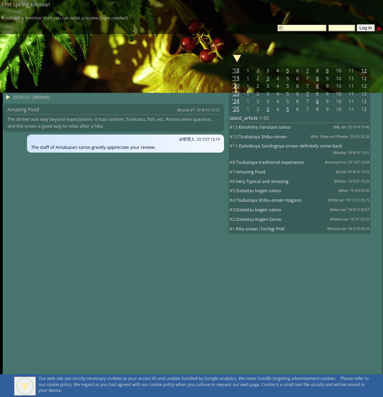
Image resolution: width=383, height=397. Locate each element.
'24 (235, 101)
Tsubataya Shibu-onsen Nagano (269, 200)
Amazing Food (251, 172)
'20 (235, 85)
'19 (235, 78)
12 (364, 70)
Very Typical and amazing (262, 181)
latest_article (243, 118)
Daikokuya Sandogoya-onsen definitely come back (290, 146)
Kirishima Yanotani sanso (265, 127)
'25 (235, 109)
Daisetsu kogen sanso (258, 190)
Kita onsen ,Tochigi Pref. (261, 229)
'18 (235, 70)
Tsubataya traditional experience (270, 162)
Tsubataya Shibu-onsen (263, 136)
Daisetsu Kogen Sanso (259, 219)
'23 (235, 93)
